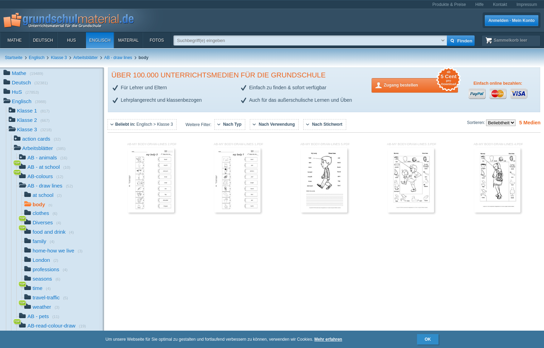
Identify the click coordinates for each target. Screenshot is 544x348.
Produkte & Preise (449, 4)
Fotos (157, 40)
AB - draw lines (118, 57)
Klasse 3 (59, 57)
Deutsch (43, 40)
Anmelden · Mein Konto (511, 20)
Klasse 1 (29, 111)
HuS (71, 40)
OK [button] (428, 339)
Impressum (527, 4)
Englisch (99, 40)
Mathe (14, 40)
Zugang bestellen (421, 84)
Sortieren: (476, 122)
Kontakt (500, 4)
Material (128, 40)
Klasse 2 (29, 120)
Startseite (14, 57)
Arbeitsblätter (85, 57)
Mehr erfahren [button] (328, 339)
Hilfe (479, 4)
